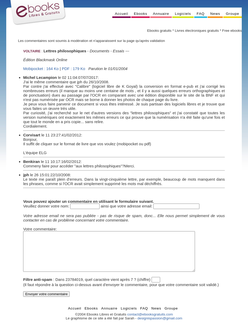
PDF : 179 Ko (73, 68)
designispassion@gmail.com (160, 326)
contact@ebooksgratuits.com (150, 322)
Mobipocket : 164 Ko (40, 68)
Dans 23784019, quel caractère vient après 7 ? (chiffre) (102, 287)
